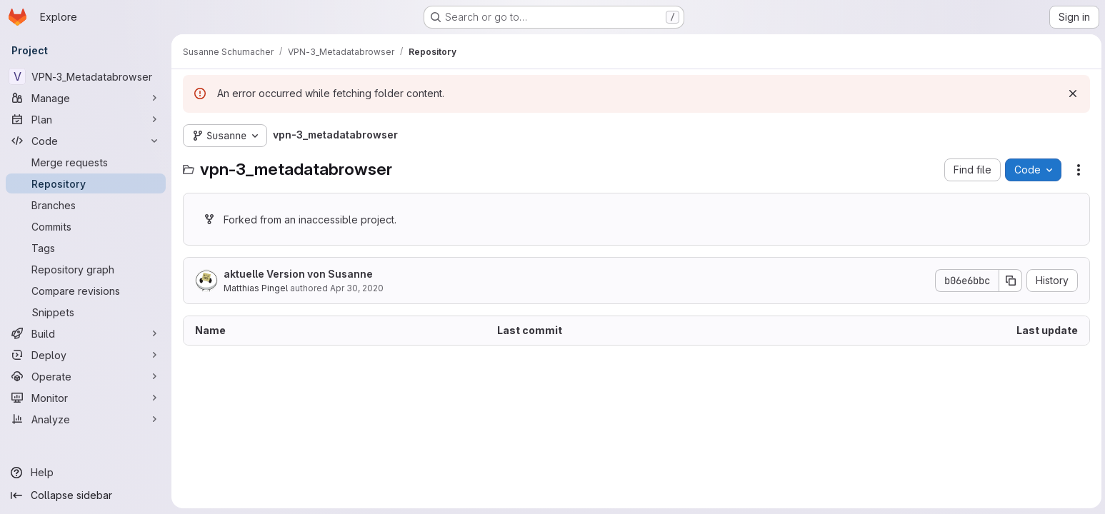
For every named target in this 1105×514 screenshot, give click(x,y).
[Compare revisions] (86, 291)
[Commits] (86, 226)
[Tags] (86, 248)
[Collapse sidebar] (86, 495)
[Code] (86, 141)
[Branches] (86, 205)
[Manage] (86, 98)
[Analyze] (86, 419)
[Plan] (86, 119)
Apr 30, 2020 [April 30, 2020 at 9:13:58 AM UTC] (357, 288)
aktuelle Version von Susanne (298, 274)
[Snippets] (86, 312)
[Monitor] (86, 398)
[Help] (86, 473)
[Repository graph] (86, 269)
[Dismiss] (1070, 93)
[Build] (86, 333)
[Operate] (86, 376)
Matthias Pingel (256, 288)
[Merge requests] (86, 162)
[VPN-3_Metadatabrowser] (86, 76)
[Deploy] (86, 355)
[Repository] (86, 183)
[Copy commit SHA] (1008, 280)
